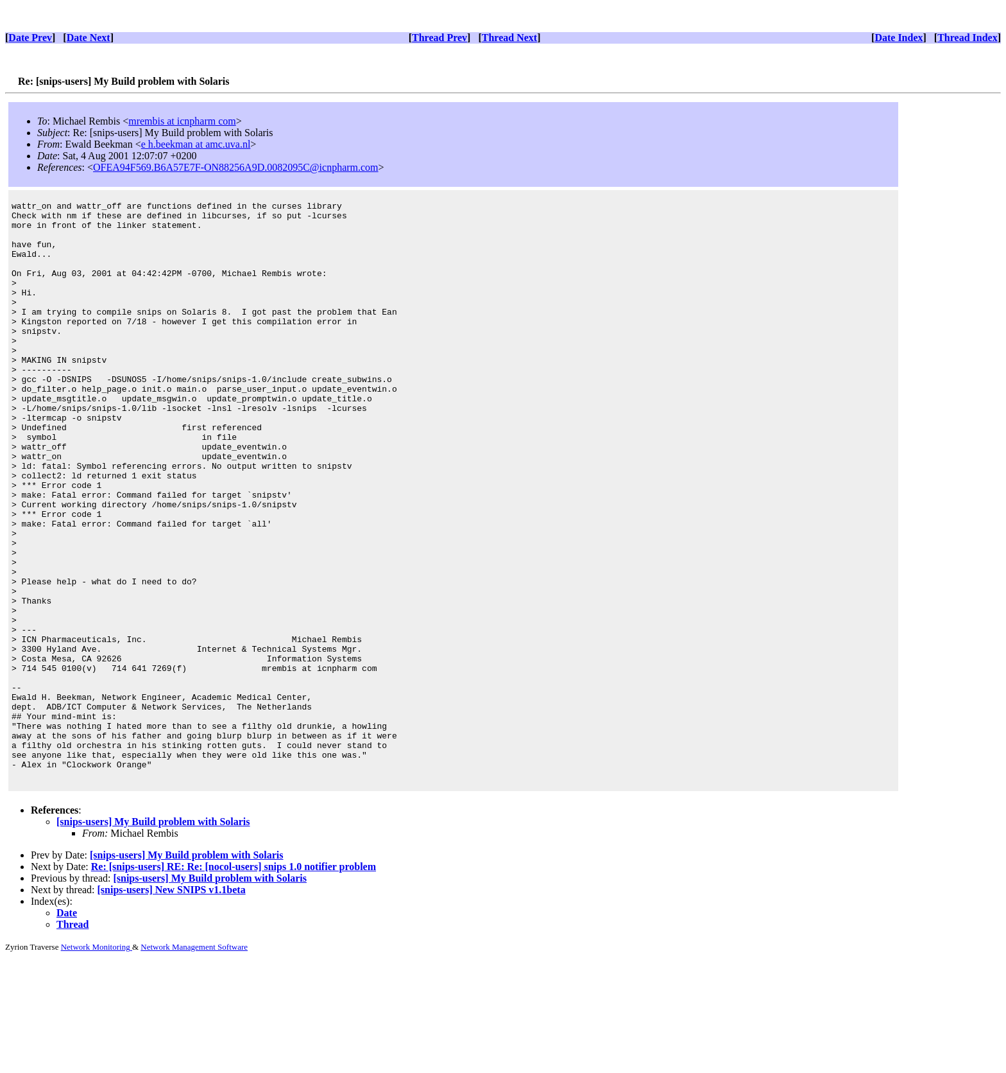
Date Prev (30, 37)
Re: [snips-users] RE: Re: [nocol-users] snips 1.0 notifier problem (233, 982)
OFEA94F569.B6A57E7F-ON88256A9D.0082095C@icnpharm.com (236, 167)
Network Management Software (194, 1062)
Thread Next (509, 37)
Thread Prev (439, 37)
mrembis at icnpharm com (182, 121)
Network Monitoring (96, 1062)
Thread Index (967, 37)
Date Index (898, 37)
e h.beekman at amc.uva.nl (196, 144)
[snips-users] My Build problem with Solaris (153, 937)
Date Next (88, 37)
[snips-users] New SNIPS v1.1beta (172, 1005)
